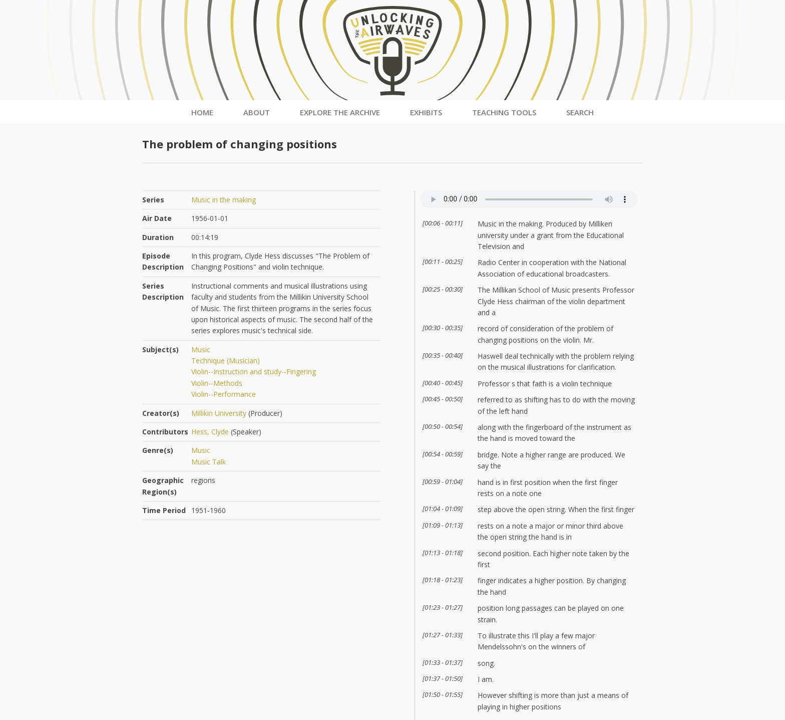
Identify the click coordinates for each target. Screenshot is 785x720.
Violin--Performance (223, 394)
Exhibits (426, 112)
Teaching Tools (504, 112)
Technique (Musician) (225, 360)
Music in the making (223, 199)
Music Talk (208, 461)
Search (580, 112)
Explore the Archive (340, 112)
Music (200, 349)
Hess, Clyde (210, 431)
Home (202, 112)
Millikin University (218, 413)
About (256, 112)
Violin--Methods (216, 383)
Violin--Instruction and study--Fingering (253, 371)
